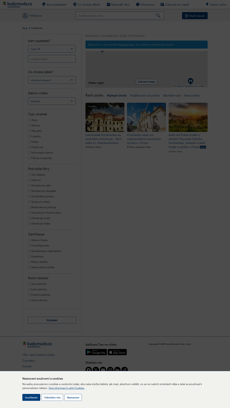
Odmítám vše (52, 397)
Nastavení (73, 397)
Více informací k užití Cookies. (67, 387)
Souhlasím (31, 397)
